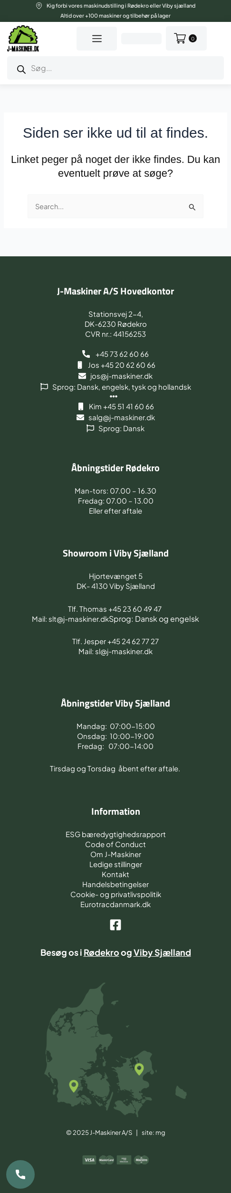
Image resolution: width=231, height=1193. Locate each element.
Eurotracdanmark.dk (115, 904)
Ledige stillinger (115, 864)
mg (160, 1132)
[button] (97, 38)
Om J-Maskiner (115, 854)
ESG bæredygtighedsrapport (116, 834)
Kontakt (115, 874)
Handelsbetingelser (115, 884)
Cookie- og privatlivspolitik (115, 894)
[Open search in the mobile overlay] (115, 67)
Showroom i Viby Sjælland (116, 553)
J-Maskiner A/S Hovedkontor (115, 290)
